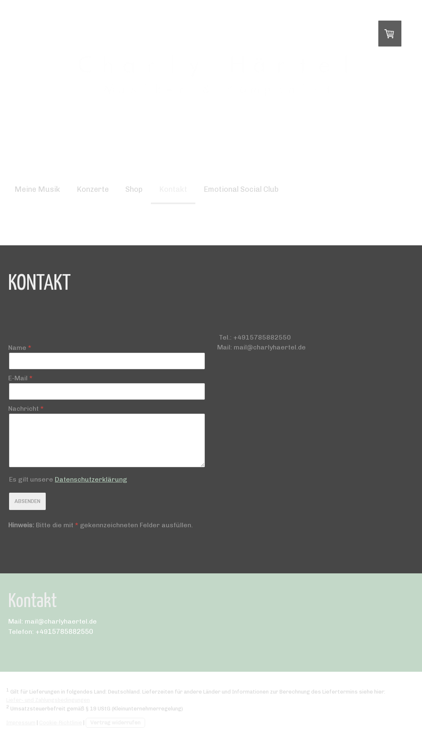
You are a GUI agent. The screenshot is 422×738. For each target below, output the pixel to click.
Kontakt (173, 189)
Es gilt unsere (68, 479)
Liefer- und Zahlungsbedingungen (48, 700)
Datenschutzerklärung (91, 479)
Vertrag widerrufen (115, 722)
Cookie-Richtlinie (60, 722)
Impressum (20, 722)
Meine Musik (37, 189)
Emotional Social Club (241, 189)
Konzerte (93, 189)
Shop (134, 189)
